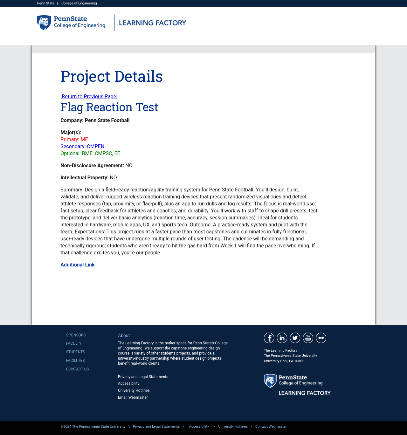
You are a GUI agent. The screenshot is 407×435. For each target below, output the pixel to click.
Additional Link (77, 265)
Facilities (75, 360)
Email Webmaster (133, 397)
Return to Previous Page (89, 96)
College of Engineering (79, 3)
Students (75, 352)
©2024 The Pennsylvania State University (92, 427)
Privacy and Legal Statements (143, 377)
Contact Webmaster (271, 427)
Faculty (73, 343)
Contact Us (77, 369)
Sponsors (76, 335)
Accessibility (128, 383)
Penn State (45, 3)
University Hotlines (134, 390)
